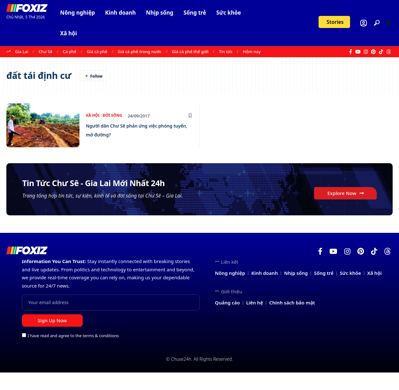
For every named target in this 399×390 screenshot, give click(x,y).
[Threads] (389, 52)
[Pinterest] (373, 52)
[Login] (364, 23)
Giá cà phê (97, 51)
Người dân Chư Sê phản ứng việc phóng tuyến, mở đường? (137, 129)
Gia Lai (21, 51)
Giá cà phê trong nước (140, 51)
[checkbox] (24, 353)
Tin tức (226, 51)
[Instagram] (365, 52)
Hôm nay (252, 51)
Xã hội (93, 116)
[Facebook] (350, 52)
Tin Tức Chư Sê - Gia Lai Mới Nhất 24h (129, 192)
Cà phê (69, 51)
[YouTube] (358, 52)
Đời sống (114, 116)
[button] (377, 23)
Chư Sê (45, 51)
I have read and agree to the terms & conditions (73, 353)
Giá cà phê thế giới (190, 51)
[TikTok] (381, 52)
